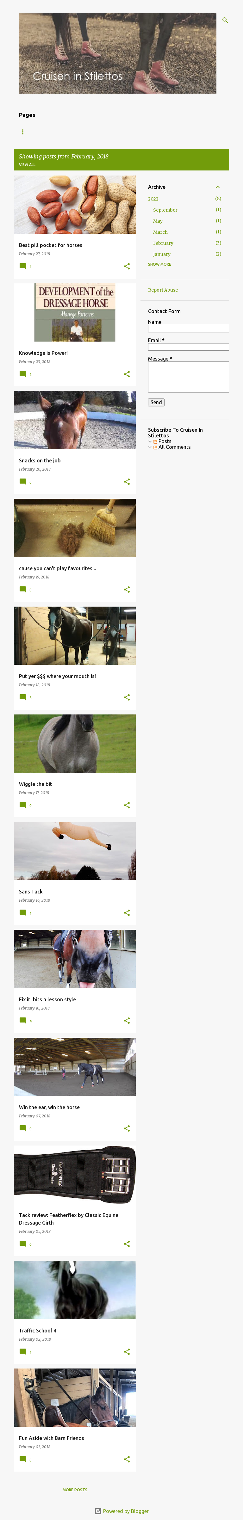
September (165, 210)
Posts (162, 441)
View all (27, 165)
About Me (54, 132)
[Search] (225, 20)
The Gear (89, 132)
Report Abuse (163, 290)
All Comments (172, 447)
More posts (75, 1490)
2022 (153, 199)
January (162, 254)
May (158, 221)
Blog (24, 132)
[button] (127, 267)
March (160, 232)
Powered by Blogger (121, 1511)
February (163, 243)
